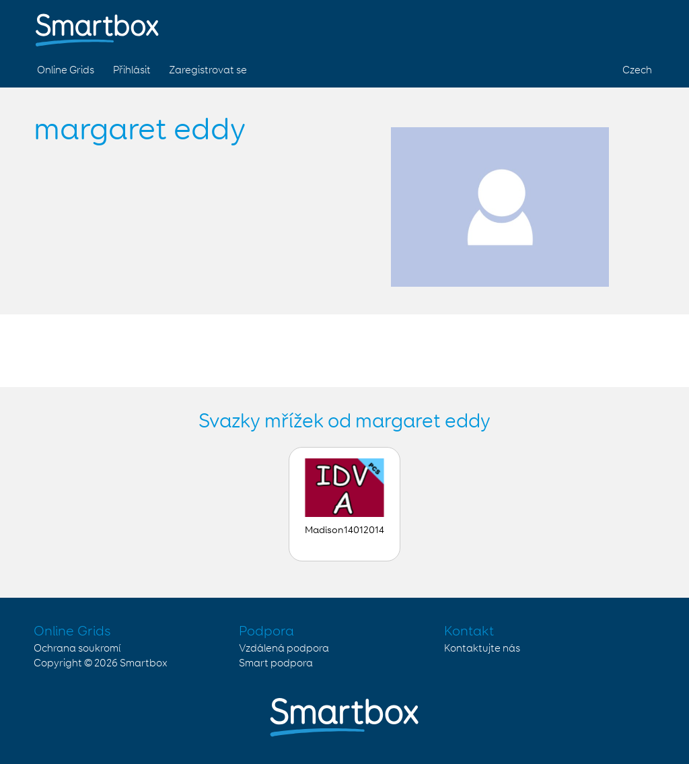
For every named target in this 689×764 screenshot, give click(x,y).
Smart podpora (276, 663)
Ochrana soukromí (77, 649)
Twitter (607, 25)
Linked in (639, 25)
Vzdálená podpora (284, 649)
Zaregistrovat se (208, 70)
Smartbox (144, 663)
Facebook (576, 25)
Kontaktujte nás (482, 649)
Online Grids (65, 70)
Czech (637, 70)
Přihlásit (132, 70)
